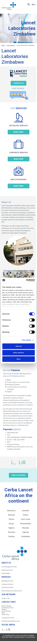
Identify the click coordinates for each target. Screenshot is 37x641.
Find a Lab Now (18, 475)
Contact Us (18, 83)
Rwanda (25, 528)
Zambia (11, 536)
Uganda (25, 532)
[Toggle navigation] (33, 4)
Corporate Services (7, 587)
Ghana (11, 519)
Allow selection (18, 352)
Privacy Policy (30, 637)
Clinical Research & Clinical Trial (11, 591)
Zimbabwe (25, 536)
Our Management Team (9, 567)
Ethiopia (11, 515)
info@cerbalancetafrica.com (11, 621)
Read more (18, 132)
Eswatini (25, 510)
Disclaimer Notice (19, 637)
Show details (26, 340)
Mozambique (25, 523)
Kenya (11, 523)
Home (3, 45)
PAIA (10, 637)
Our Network (11, 45)
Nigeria (11, 528)
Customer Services (7, 584)
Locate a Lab (5, 598)
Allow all (18, 346)
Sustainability (5, 573)
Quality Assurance (7, 570)
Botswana (11, 510)
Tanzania (11, 532)
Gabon (25, 515)
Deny (18, 359)
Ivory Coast (25, 519)
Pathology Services (7, 581)
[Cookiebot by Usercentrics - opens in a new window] (26, 280)
